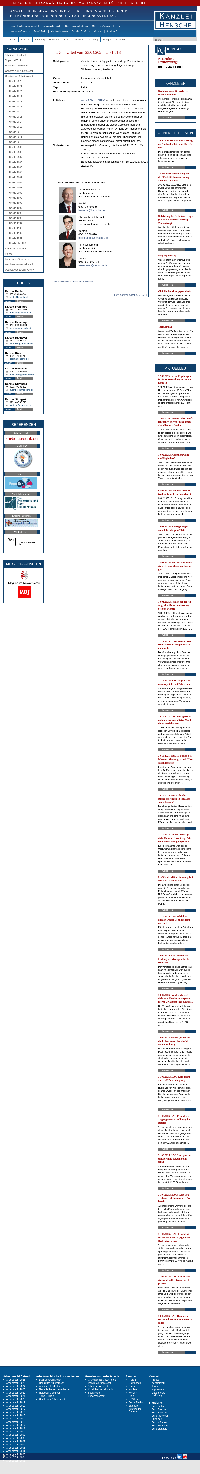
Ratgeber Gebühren (81, 31)
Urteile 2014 (15, 121)
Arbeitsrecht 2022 (15, 1392)
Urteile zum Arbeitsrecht (103, 26)
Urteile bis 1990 (17, 243)
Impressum (158, 1389)
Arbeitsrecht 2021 (15, 1396)
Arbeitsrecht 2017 (15, 1409)
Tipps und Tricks (14, 60)
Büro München (159, 1422)
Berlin (13, 39)
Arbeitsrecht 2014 (15, 1418)
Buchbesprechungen (50, 1379)
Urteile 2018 (15, 101)
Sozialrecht (94, 1392)
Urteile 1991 (15, 238)
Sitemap (133, 1405)
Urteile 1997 (15, 207)
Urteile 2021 (15, 86)
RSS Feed (134, 1399)
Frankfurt (25, 39)
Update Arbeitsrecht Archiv (19, 269)
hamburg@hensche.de (21, 328)
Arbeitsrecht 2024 (15, 1386)
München (78, 39)
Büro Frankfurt (159, 1409)
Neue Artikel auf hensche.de (54, 1389)
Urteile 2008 (15, 152)
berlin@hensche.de (19, 297)
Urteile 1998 (15, 202)
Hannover (54, 39)
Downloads (135, 1383)
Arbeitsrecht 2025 (15, 1383)
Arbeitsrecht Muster (59, 31)
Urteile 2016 (15, 111)
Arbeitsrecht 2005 (15, 1447)
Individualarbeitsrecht (99, 1383)
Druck (132, 1386)
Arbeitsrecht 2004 (15, 1451)
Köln (66, 39)
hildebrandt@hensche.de (93, 237)
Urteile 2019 (15, 96)
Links (131, 1396)
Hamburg (40, 39)
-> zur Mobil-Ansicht (16, 48)
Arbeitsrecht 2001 (15, 1460)
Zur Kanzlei (167, 118)
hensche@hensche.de (91, 210)
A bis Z (132, 1379)
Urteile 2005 (15, 167)
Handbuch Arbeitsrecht (51, 26)
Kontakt (133, 1392)
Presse (121, 26)
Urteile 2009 (15, 147)
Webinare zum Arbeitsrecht (19, 264)
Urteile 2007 (15, 157)
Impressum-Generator (20, 31)
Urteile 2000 (15, 192)
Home (12, 26)
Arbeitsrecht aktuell (28, 26)
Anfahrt (8, 301)
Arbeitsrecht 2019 (15, 1402)
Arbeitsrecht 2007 (15, 1441)
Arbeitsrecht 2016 (15, 1412)
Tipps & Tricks (40, 31)
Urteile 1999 (15, 197)
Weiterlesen (167, 167)
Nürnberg (93, 39)
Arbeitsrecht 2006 (15, 1444)
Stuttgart (107, 39)
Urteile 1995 (15, 218)
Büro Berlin (158, 1406)
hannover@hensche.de (21, 343)
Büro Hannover (160, 1415)
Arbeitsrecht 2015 (15, 1415)
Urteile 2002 (15, 182)
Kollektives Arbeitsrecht (100, 1389)
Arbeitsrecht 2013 (15, 1422)
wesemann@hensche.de (92, 265)
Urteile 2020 (15, 91)
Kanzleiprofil (112, 31)
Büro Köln (157, 1419)
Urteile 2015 (15, 116)
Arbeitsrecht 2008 (15, 1438)
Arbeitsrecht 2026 (15, 1379)
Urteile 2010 (15, 142)
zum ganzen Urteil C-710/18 (130, 294)
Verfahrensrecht (96, 1396)
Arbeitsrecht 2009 (15, 1434)
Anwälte (120, 39)
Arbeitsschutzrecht (98, 1386)
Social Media (136, 1402)
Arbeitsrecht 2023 (15, 1389)
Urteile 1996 (15, 213)
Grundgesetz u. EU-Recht (102, 1379)
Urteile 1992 (15, 233)
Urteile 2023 (15, 81)
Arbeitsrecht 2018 (15, 1405)
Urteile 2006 (15, 162)
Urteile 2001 (15, 187)
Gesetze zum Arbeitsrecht (76, 26)
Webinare (98, 31)
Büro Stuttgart (159, 1428)
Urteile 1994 (15, 223)
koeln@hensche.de (19, 359)
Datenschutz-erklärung (159, 1394)
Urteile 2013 (15, 126)
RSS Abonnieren (13, 1456)
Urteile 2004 (15, 172)
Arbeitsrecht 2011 (15, 1428)
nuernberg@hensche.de (21, 390)
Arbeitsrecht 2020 (15, 1399)
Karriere (133, 1389)
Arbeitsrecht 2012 (15, 1425)
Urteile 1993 (15, 228)
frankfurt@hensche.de (20, 312)
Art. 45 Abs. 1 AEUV (93, 100)
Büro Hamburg (159, 1412)
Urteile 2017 (15, 106)
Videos (8, 253)
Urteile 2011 (15, 137)
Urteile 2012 (15, 131)
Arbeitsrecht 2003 (15, 1454)
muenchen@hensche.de (22, 374)
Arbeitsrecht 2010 (15, 1431)
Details (20, 301)
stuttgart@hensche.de (20, 405)
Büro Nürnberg (160, 1425)
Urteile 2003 (15, 177)
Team (155, 1386)
